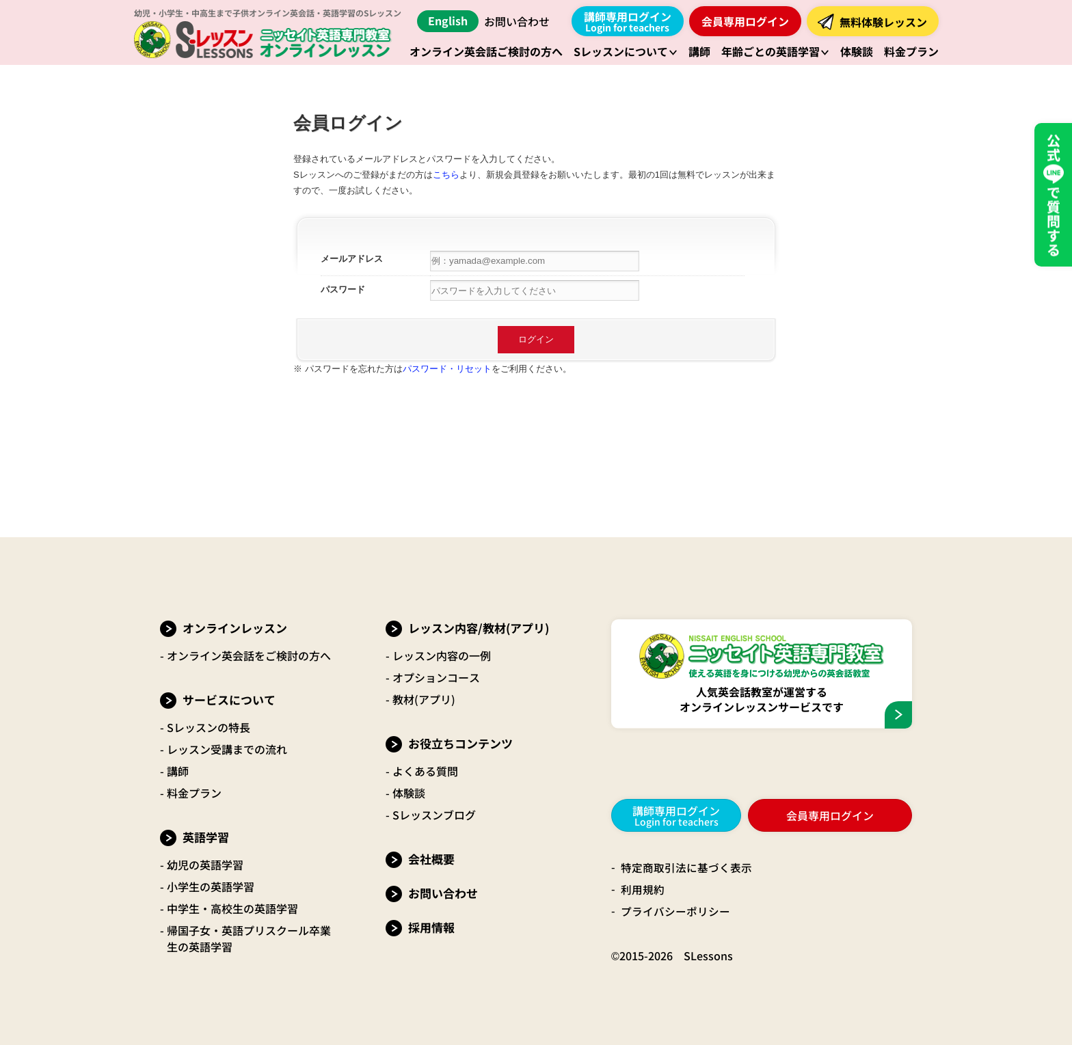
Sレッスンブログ (434, 814)
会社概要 (431, 858)
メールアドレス (352, 259)
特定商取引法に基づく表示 (686, 867)
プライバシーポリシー (675, 911)
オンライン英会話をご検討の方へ (249, 655)
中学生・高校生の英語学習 (232, 908)
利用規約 (643, 889)
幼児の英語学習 (205, 864)
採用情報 (431, 927)
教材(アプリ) (423, 699)
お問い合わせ (517, 21)
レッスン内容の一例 (441, 655)
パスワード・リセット (447, 369)
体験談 (408, 793)
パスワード (343, 289)
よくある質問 (425, 771)
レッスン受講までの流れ (227, 749)
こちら (446, 174)
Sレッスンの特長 (208, 727)
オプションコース (436, 677)
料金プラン (194, 793)
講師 (178, 771)
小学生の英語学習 (210, 886)
